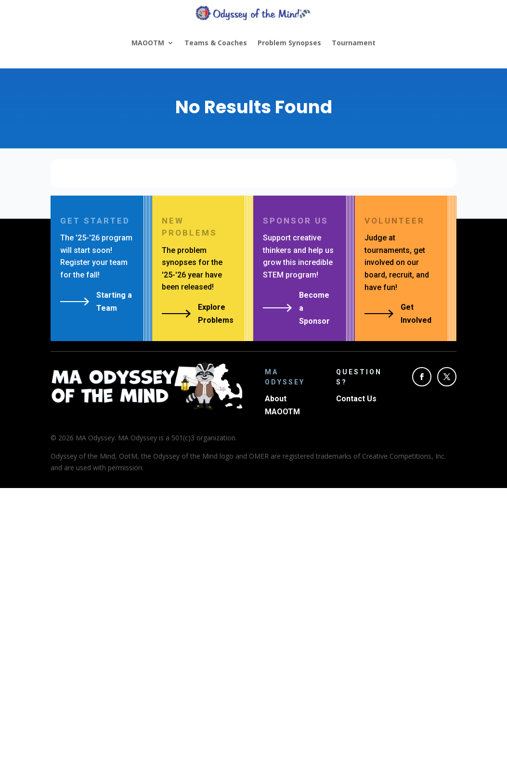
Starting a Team (114, 302)
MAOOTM (147, 42)
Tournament (354, 42)
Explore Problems (216, 314)
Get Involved (416, 314)
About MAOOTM (282, 405)
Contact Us (356, 398)
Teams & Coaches (215, 42)
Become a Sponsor (314, 308)
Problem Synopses (289, 42)
